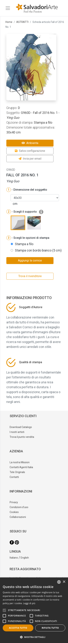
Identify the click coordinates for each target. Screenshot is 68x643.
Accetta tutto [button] (18, 627)
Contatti (14, 477)
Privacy (14, 502)
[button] (34, 637)
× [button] (64, 582)
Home (8, 22)
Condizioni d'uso (19, 507)
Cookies (14, 512)
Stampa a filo (24, 244)
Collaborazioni (18, 517)
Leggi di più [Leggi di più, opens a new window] (29, 603)
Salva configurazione (30, 151)
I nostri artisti (17, 432)
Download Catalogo (21, 427)
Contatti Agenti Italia (21, 467)
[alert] (34, 610)
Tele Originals (17, 472)
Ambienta (30, 143)
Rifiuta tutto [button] (50, 627)
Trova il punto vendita (22, 436)
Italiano (14, 557)
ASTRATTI (22, 22)
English (25, 557)
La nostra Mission (20, 462)
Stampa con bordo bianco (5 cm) (38, 250)
